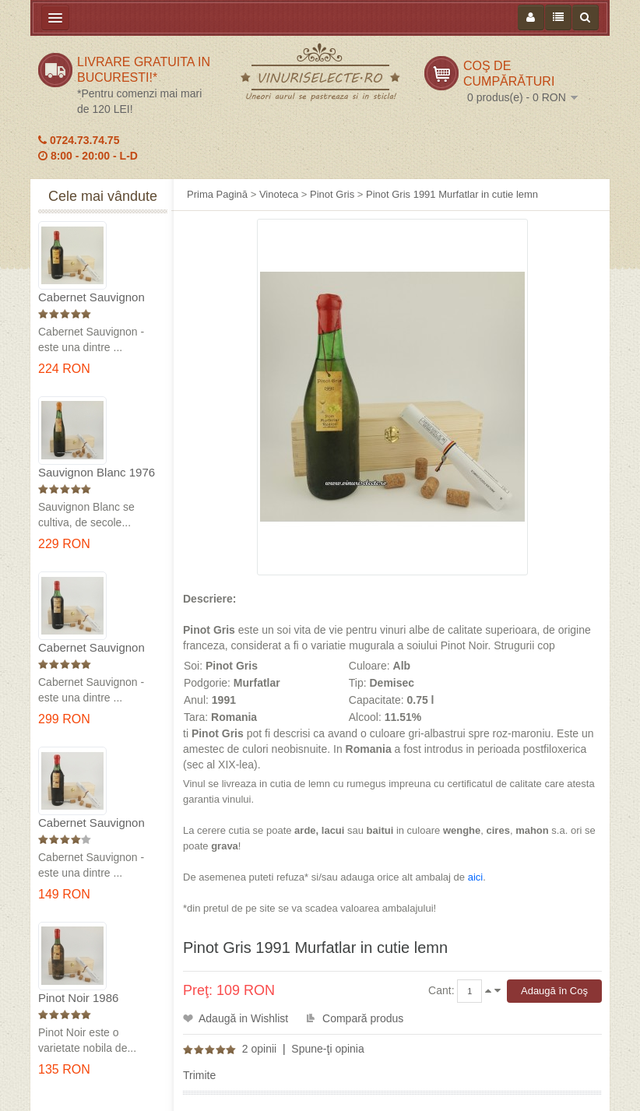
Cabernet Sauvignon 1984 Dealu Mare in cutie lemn (91, 823)
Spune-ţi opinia (327, 1048)
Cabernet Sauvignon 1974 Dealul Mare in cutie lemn (91, 648)
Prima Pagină (217, 194)
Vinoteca (278, 194)
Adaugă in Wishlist (243, 1018)
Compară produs (362, 1018)
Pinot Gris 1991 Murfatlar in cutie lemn (452, 194)
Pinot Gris (332, 194)
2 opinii (259, 1048)
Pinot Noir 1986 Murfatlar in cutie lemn (95, 998)
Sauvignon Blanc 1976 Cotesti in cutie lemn (96, 473)
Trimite (199, 1075)
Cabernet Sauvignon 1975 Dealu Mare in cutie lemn (91, 297)
